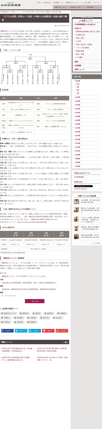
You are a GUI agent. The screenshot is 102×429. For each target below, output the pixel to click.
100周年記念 (80, 35)
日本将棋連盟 (79, 177)
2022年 (77, 109)
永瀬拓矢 (63, 313)
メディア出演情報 (82, 48)
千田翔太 (7, 322)
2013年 (77, 143)
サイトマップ (97, 2)
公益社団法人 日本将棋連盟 (11, 4)
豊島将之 (25, 313)
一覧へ (65, 342)
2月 (78, 90)
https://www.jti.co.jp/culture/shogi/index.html (32, 222)
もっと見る (97, 243)
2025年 (77, 97)
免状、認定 (80, 38)
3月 (78, 87)
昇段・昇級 (80, 54)
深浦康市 (33, 322)
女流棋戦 (78, 65)
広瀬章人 (7, 318)
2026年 (77, 81)
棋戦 (76, 62)
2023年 (77, 105)
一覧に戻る (35, 301)
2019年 (77, 120)
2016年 (77, 132)
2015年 (77, 135)
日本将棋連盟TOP (4, 11)
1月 (78, 93)
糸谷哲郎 (20, 322)
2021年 (77, 112)
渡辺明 (38, 313)
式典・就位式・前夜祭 (84, 44)
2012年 (77, 147)
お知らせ (78, 28)
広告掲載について (58, 2)
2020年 (77, 116)
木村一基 (46, 318)
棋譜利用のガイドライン (72, 2)
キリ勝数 (79, 57)
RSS (39, 2)
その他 (78, 41)
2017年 (77, 128)
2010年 (77, 155)
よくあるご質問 (86, 2)
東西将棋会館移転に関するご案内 (88, 31)
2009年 (77, 158)
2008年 (77, 162)
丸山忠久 (59, 318)
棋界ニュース (79, 69)
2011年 (77, 151)
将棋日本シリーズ (7, 31)
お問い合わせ (47, 2)
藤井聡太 (50, 313)
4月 (78, 84)
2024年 (77, 101)
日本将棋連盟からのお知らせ (85, 24)
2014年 (77, 139)
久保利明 (33, 318)
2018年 (77, 124)
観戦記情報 (80, 51)
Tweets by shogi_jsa (80, 189)
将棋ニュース (15, 11)
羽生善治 (20, 318)
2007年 (77, 166)
